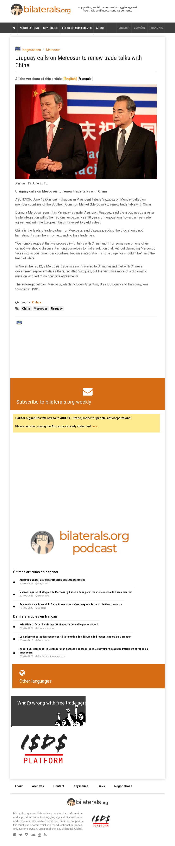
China (26, 308)
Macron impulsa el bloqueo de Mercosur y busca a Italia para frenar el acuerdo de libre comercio (75, 592)
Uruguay (57, 308)
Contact (58, 786)
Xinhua (36, 302)
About (100, 28)
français (156, 27)
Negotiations (29, 28)
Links (101, 786)
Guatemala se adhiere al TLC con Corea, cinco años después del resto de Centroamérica (70, 604)
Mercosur (53, 50)
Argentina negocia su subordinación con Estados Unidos (52, 579)
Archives (38, 786)
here (95, 426)
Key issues (50, 28)
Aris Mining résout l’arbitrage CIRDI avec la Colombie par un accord (58, 624)
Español (139, 27)
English (124, 27)
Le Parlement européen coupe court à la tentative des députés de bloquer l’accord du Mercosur (75, 636)
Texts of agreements (77, 28)
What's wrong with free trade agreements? (61, 703)
